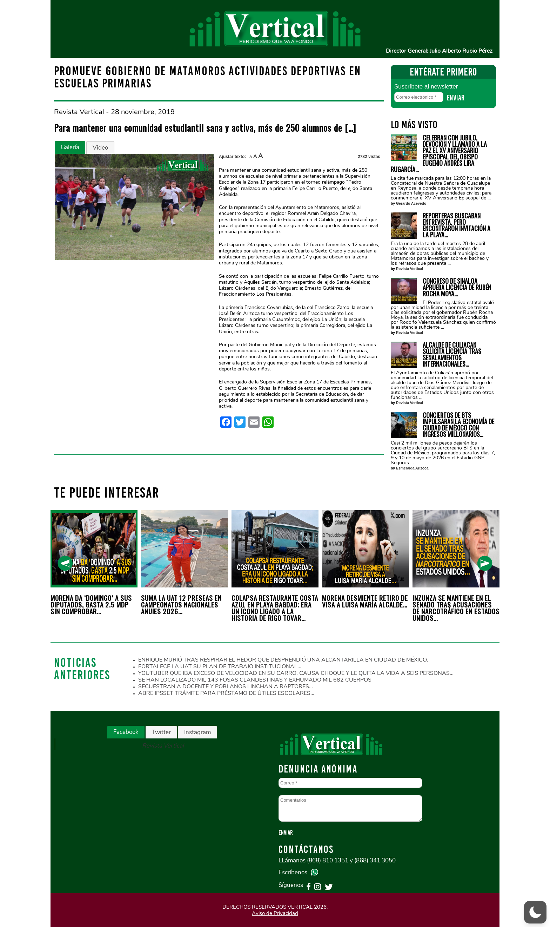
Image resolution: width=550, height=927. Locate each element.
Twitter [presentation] (161, 732)
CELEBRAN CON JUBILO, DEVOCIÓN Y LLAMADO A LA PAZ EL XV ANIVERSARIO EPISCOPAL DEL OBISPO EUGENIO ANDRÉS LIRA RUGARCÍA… (439, 153)
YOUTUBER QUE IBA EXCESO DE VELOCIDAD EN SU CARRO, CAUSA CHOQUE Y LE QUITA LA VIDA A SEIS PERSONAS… (296, 673)
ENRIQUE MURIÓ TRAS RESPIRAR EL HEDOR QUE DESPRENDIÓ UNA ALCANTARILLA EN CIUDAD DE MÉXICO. (283, 660)
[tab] (70, 147)
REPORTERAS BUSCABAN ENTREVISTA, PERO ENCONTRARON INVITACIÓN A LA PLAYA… (456, 225)
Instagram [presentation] (197, 732)
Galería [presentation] (70, 147)
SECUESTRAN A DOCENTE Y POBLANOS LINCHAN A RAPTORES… (225, 686)
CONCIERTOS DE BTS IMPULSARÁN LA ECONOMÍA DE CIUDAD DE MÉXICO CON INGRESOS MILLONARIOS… (458, 424)
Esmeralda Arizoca (412, 468)
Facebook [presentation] (126, 732)
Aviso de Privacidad (275, 913)
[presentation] (65, 563)
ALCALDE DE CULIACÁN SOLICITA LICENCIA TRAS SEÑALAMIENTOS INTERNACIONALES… (452, 354)
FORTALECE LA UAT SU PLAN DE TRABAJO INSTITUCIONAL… (219, 666)
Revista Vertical (409, 269)
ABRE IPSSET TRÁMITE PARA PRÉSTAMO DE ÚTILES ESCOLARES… (226, 693)
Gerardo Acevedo (411, 203)
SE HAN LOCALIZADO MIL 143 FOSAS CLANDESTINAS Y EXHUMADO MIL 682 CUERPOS (254, 680)
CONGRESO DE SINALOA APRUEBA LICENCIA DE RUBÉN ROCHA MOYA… (457, 287)
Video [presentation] (100, 148)
